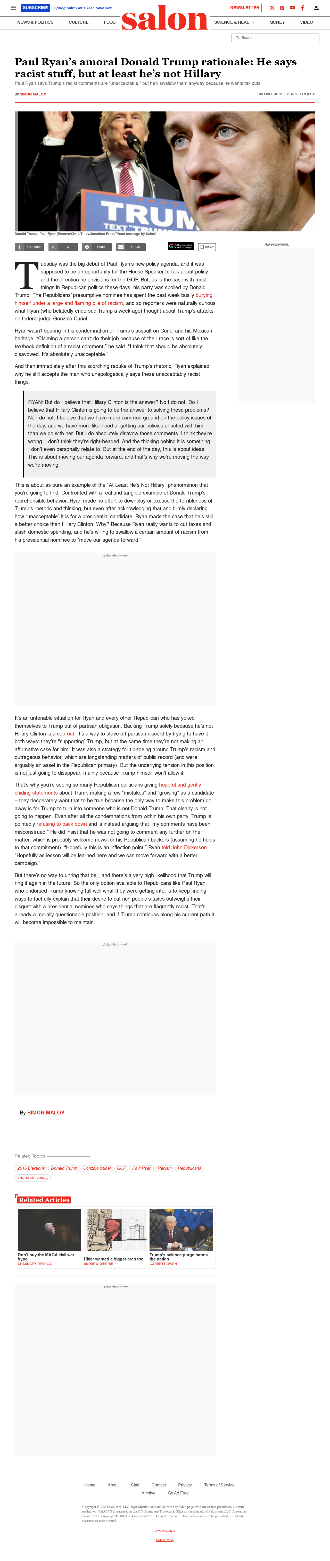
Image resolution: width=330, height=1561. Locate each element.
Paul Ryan (141, 1169)
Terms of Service (219, 1485)
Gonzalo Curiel (97, 1169)
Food (110, 23)
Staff (135, 1485)
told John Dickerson (184, 848)
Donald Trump (64, 1169)
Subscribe (35, 8)
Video (306, 23)
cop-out (65, 734)
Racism (164, 1169)
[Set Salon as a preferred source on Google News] (181, 246)
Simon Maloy (33, 94)
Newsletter (244, 8)
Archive (148, 1493)
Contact (159, 1485)
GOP (121, 1169)
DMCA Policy (165, 1540)
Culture (79, 23)
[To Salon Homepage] (165, 17)
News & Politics (35, 23)
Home (89, 1485)
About (113, 1485)
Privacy (185, 1485)
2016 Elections (31, 1169)
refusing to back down (62, 824)
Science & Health (234, 23)
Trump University (32, 1178)
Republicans (189, 1169)
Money (277, 23)
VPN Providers (165, 1531)
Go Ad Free (178, 1493)
